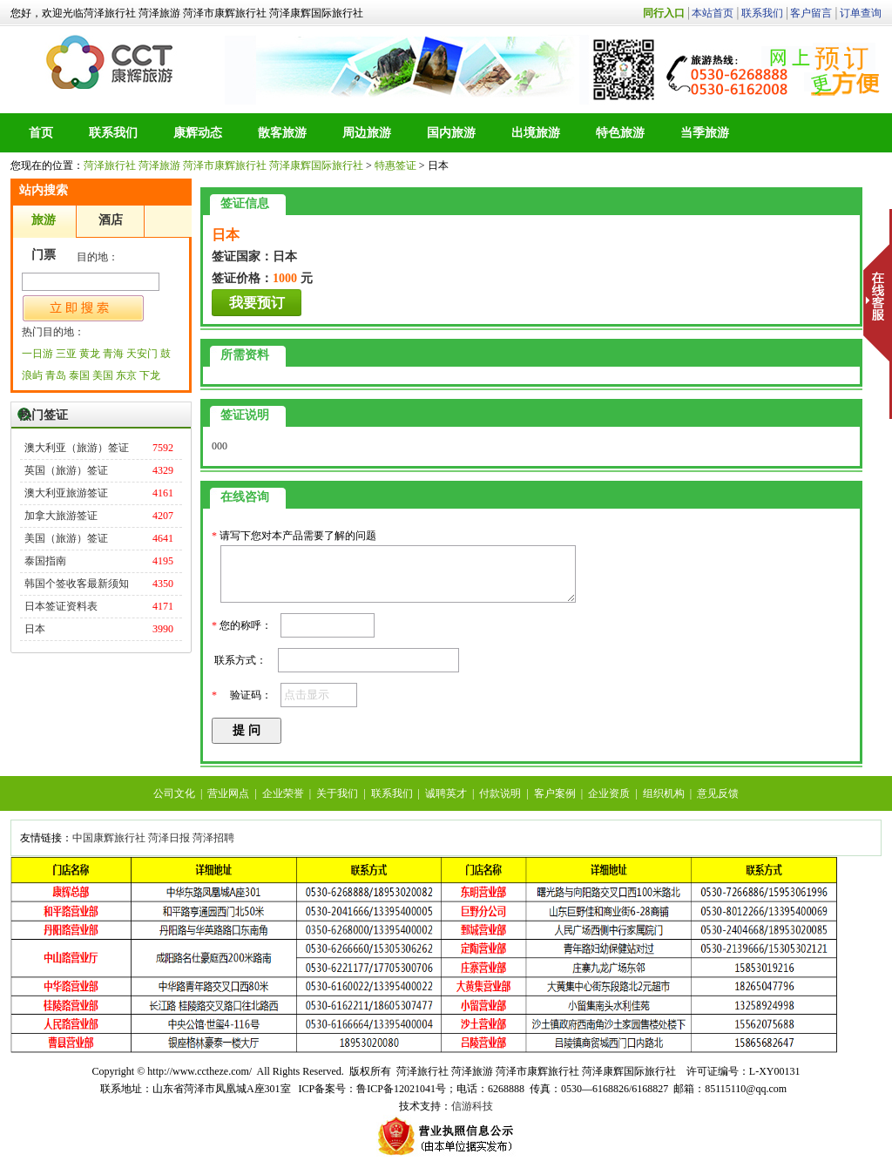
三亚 (66, 354)
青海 (113, 354)
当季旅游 (704, 132)
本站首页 (712, 13)
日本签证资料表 (61, 606)
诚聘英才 (446, 793)
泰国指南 (45, 561)
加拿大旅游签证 (61, 516)
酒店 (110, 219)
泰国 (79, 375)
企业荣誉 (283, 793)
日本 (34, 629)
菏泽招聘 (213, 838)
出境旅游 (535, 132)
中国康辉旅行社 (108, 838)
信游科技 (472, 1106)
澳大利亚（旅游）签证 (76, 448)
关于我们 (337, 793)
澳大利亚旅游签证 (66, 493)
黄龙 (89, 354)
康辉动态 (197, 132)
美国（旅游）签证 (66, 538)
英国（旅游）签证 (66, 470)
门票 (43, 254)
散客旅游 (282, 132)
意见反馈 (718, 793)
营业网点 (228, 793)
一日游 (37, 354)
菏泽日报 (169, 838)
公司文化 (174, 793)
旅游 (43, 219)
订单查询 (861, 13)
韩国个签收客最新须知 (76, 583)
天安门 (142, 354)
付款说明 (500, 793)
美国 (102, 375)
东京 (126, 375)
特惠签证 (395, 165)
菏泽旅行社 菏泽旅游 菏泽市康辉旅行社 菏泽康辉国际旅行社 (111, 62)
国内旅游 (451, 132)
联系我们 (762, 13)
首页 (41, 132)
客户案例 (555, 793)
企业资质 (609, 793)
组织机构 (664, 793)
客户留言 (811, 13)
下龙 (149, 375)
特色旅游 (620, 132)
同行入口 (664, 13)
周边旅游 (366, 132)
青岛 (55, 375)
